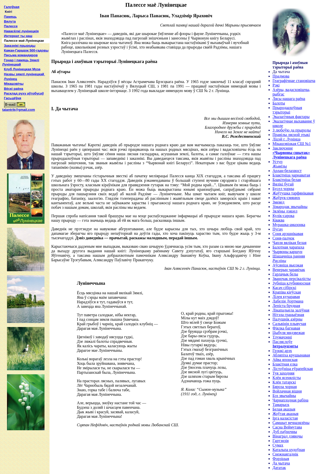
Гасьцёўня (12, 98)
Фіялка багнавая (286, 328)
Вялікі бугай (283, 184)
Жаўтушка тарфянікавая (293, 193)
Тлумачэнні (282, 337)
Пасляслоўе (282, 342)
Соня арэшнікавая (287, 234)
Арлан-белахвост (287, 170)
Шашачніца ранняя (288, 256)
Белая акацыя (283, 409)
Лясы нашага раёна (288, 98)
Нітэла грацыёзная (288, 314)
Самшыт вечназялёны (291, 422)
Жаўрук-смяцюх (286, 198)
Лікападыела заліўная (290, 310)
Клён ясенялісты (286, 378)
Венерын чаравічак (288, 270)
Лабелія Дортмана (287, 301)
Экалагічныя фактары (291, 116)
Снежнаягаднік (285, 454)
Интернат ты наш (18, 36)
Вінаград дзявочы (287, 436)
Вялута (10, 21)
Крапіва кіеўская (286, 292)
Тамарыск (280, 404)
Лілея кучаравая (286, 296)
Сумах (277, 445)
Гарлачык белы (285, 274)
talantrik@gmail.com (18, 108)
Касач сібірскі (284, 288)
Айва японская (285, 360)
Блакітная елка (285, 364)
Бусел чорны (283, 188)
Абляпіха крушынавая (291, 355)
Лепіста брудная (286, 306)
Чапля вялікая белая (289, 242)
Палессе (11, 26)
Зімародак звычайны (290, 206)
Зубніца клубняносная (291, 283)
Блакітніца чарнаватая (291, 175)
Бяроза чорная (284, 386)
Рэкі (276, 85)
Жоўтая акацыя (285, 414)
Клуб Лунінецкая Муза (22, 69)
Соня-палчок (283, 238)
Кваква (278, 220)
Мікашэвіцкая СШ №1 (291, 144)
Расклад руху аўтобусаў (24, 93)
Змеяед (278, 202)
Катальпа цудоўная (288, 450)
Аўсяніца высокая (287, 265)
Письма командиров (21, 55)
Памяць (10, 16)
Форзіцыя (280, 458)
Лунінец (10, 79)
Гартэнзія (280, 440)
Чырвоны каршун (287, 252)
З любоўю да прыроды (291, 130)
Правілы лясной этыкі (291, 134)
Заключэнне (282, 148)
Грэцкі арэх (282, 350)
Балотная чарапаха (288, 247)
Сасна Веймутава (287, 427)
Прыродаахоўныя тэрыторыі (287, 110)
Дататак (279, 468)
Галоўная (12, 7)
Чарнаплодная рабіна (290, 400)
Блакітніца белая (286, 180)
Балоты (278, 103)
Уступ (277, 162)
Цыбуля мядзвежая (288, 332)
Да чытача (281, 463)
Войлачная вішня (287, 391)
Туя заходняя (283, 373)
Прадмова (280, 76)
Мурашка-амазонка (288, 224)
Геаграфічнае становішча (293, 80)
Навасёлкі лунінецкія (21, 31)
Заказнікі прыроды (20, 46)
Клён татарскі (284, 382)
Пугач (277, 229)
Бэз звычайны (284, 396)
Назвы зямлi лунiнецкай (24, 74)
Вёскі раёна (13, 88)
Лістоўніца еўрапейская (292, 368)
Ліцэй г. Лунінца (286, 139)
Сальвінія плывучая (289, 324)
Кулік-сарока (283, 216)
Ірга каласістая (285, 418)
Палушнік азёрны (287, 319)
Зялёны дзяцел (284, 211)
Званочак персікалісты (291, 278)
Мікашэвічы (14, 84)
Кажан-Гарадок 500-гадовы (26, 50)
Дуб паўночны (284, 432)
